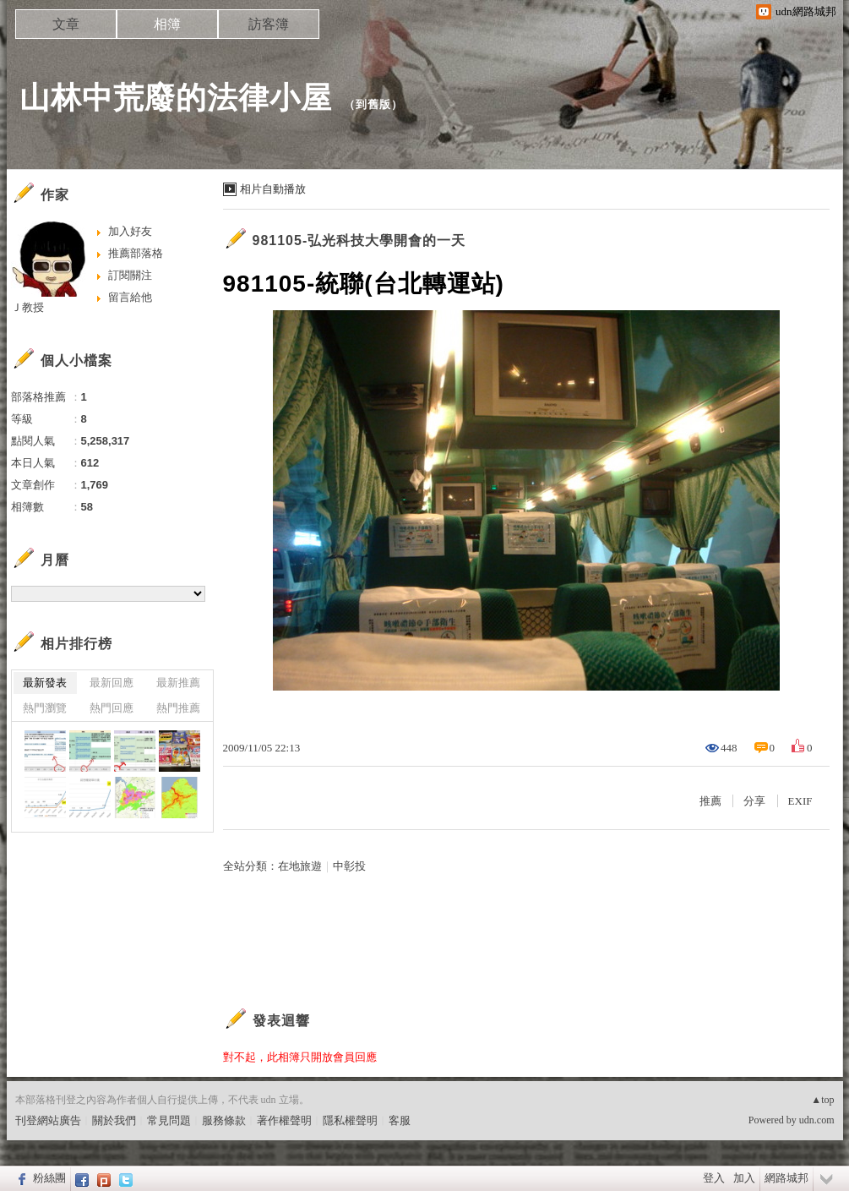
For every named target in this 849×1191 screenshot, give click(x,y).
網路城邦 (786, 1178)
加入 (744, 1178)
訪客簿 (268, 24)
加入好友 (130, 231)
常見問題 (169, 1120)
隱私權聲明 (350, 1120)
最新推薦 (178, 682)
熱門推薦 (178, 708)
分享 (754, 801)
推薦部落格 (135, 253)
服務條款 (224, 1120)
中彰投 (349, 866)
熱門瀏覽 (45, 708)
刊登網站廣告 (48, 1120)
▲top (822, 1100)
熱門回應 (111, 708)
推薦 (710, 801)
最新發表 (45, 682)
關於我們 (114, 1120)
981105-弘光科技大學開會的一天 (359, 240)
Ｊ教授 (27, 307)
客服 (400, 1120)
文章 (65, 24)
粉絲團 (49, 1178)
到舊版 (373, 104)
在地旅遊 (300, 866)
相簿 (167, 24)
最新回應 (111, 682)
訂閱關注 (130, 275)
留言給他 (130, 297)
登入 (714, 1178)
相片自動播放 (273, 189)
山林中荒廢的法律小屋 (175, 97)
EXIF (800, 801)
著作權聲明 (284, 1120)
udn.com (817, 1120)
